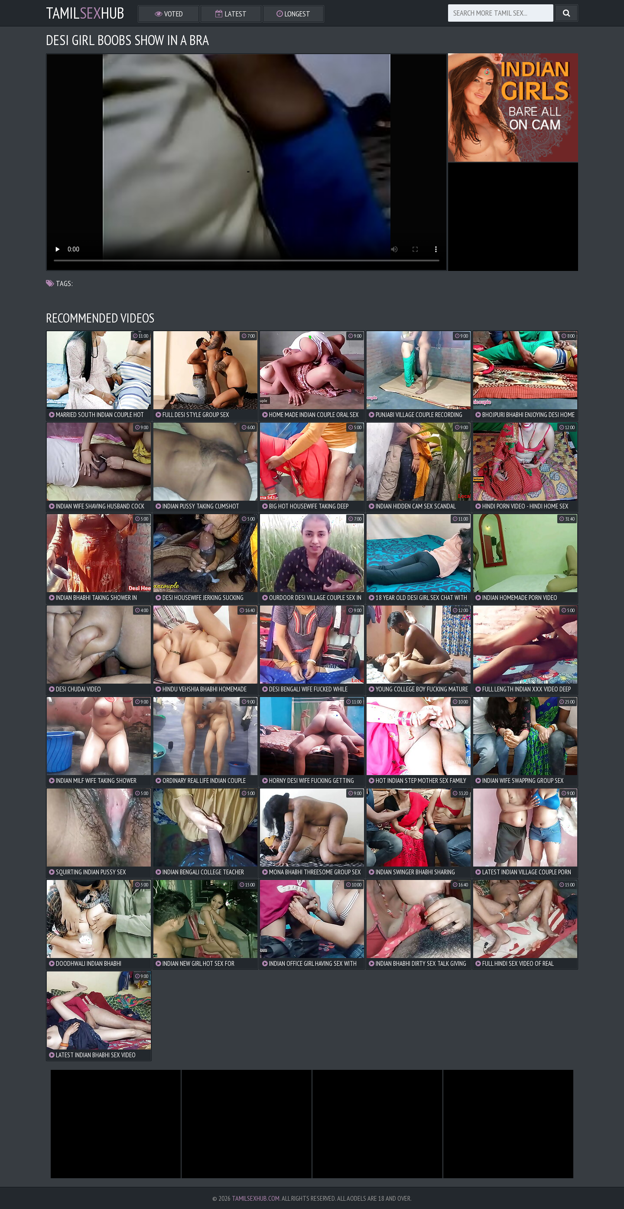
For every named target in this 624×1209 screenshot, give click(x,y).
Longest (293, 14)
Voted (169, 14)
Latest (231, 14)
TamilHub (85, 13)
